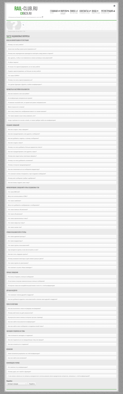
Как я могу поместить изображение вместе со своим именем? (27, 111)
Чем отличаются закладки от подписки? (20, 335)
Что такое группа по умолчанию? (18, 263)
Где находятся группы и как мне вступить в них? (23, 250)
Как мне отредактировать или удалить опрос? (22, 151)
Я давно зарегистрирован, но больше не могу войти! (24, 71)
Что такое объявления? (15, 214)
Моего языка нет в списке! (16, 107)
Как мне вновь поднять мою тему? (19, 182)
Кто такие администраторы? (17, 236)
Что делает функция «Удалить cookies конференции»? (25, 84)
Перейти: (9, 381)
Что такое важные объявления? (18, 209)
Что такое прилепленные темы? (18, 218)
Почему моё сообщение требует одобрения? (22, 178)
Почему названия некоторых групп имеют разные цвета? (26, 258)
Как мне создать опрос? (15, 142)
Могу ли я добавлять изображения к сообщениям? (23, 205)
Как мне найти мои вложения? (17, 358)
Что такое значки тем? (15, 227)
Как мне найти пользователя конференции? (21, 321)
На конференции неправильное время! (20, 98)
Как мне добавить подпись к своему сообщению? (23, 138)
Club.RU (25, 8)
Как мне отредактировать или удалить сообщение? (24, 134)
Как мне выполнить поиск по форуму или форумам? (24, 308)
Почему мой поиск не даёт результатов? (20, 313)
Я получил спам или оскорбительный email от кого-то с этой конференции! (31, 285)
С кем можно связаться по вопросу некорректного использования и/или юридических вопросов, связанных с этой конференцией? (49, 376)
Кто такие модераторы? (15, 241)
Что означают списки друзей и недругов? (21, 295)
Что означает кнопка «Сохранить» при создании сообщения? (27, 173)
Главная (55, 10)
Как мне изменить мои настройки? (18, 93)
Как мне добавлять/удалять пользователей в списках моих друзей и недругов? (32, 299)
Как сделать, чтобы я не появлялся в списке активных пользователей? (30, 58)
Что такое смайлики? (14, 200)
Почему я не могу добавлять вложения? (20, 160)
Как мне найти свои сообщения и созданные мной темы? (26, 326)
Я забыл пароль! (13, 62)
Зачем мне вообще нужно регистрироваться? (22, 49)
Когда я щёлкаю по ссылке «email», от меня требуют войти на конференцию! (32, 120)
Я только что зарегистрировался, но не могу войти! (24, 66)
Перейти (32, 384)
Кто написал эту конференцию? (18, 367)
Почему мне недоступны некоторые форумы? (22, 156)
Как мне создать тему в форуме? (18, 129)
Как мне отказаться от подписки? (18, 344)
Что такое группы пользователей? (18, 245)
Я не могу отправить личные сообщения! (21, 276)
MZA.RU (26, 13)
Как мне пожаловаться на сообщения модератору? (24, 169)
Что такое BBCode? (14, 192)
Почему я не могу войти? (15, 44)
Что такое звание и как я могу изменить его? (22, 116)
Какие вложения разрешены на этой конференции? (24, 353)
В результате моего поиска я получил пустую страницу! (25, 317)
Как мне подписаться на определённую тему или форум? (26, 340)
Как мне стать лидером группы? (18, 254)
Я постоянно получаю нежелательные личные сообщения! (26, 281)
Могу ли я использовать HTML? (18, 196)
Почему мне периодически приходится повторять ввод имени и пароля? (30, 53)
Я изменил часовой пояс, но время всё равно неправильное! (27, 102)
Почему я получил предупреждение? (19, 165)
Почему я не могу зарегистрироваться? (20, 80)
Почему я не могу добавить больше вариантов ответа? (25, 147)
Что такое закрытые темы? (16, 223)
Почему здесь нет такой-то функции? (19, 371)
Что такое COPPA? (13, 75)
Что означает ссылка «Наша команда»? (20, 267)
